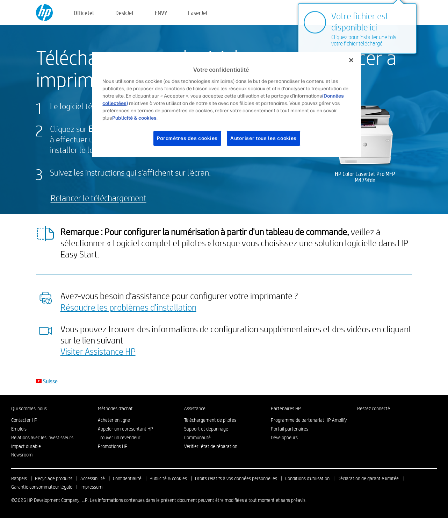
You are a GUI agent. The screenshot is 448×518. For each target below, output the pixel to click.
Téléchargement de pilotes (210, 420)
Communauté (197, 437)
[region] (226, 104)
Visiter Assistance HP (98, 351)
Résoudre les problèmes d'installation (128, 307)
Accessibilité (92, 478)
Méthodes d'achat (115, 408)
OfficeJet (84, 13)
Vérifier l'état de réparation (210, 446)
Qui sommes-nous (29, 408)
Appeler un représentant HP (125, 429)
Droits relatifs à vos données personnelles (236, 478)
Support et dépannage (206, 429)
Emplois (19, 429)
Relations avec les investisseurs (42, 437)
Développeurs (284, 437)
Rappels (19, 478)
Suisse (50, 381)
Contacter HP (24, 420)
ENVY (161, 13)
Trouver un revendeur (119, 437)
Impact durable (26, 446)
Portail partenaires (289, 429)
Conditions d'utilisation (307, 478)
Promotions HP (113, 446)
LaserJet (198, 13)
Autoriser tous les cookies (263, 138)
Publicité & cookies (168, 478)
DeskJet (124, 13)
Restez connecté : (374, 408)
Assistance (194, 408)
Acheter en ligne (114, 420)
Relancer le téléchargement (98, 197)
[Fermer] (351, 60)
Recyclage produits (53, 478)
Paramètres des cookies (187, 138)
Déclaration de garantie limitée (368, 478)
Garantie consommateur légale (41, 487)
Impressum (91, 487)
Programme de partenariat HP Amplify (309, 420)
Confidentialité (127, 478)
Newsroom (21, 455)
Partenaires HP (286, 408)
